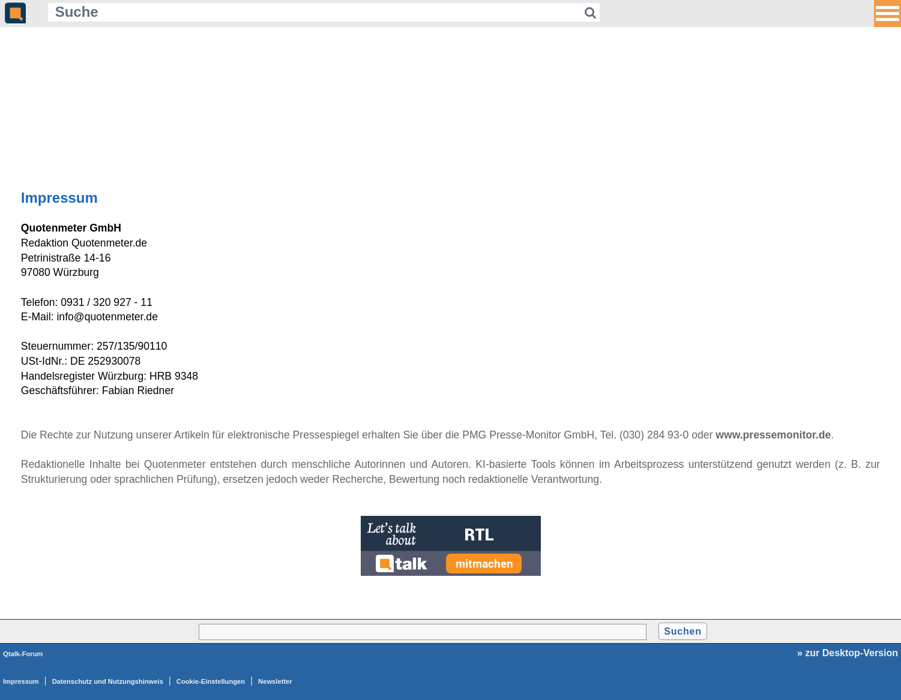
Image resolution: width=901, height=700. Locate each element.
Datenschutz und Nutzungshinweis (107, 681)
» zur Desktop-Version (847, 653)
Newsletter (275, 681)
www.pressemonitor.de (773, 435)
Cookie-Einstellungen (210, 681)
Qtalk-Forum (23, 653)
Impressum (21, 681)
